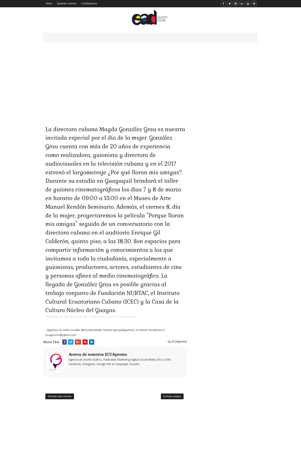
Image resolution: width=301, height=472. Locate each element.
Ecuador (84, 316)
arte (66, 316)
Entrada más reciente (60, 396)
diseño (74, 316)
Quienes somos (66, 3)
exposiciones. (99, 316)
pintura (122, 316)
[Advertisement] (115, 79)
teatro (131, 316)
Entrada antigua (172, 396)
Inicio (49, 3)
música (112, 316)
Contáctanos (89, 3)
